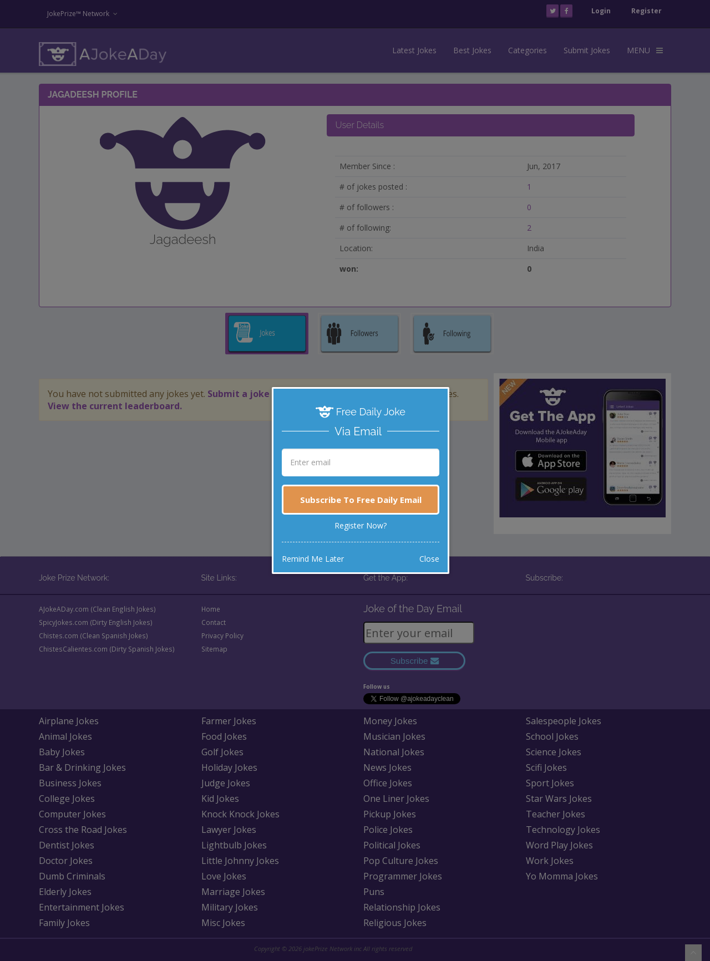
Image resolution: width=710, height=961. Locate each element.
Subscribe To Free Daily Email (361, 499)
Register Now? (360, 525)
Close (429, 558)
